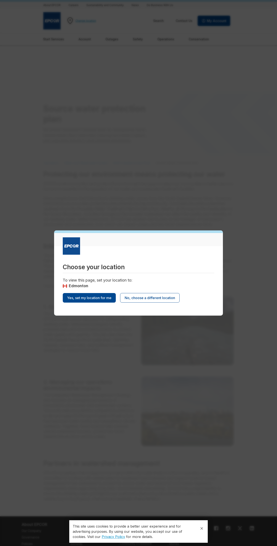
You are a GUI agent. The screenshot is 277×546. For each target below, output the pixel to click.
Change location (85, 20)
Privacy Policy (113, 537)
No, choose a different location (150, 298)
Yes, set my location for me (89, 298)
